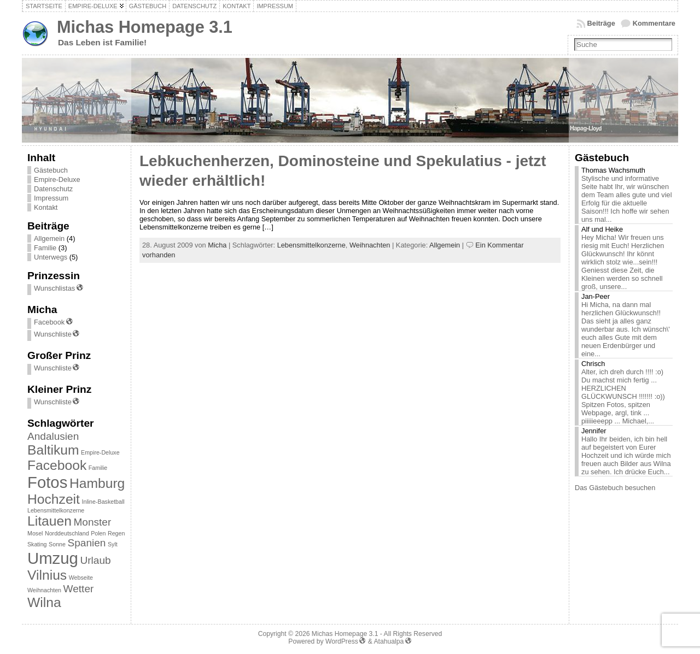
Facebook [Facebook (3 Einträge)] (56, 465)
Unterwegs (50, 257)
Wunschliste (57, 334)
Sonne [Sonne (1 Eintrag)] (57, 544)
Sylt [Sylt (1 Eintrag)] (113, 544)
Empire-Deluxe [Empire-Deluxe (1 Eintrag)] (100, 452)
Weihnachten (369, 245)
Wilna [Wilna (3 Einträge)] (44, 602)
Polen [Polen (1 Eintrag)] (98, 533)
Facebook (53, 322)
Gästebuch (51, 170)
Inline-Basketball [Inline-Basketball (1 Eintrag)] (103, 501)
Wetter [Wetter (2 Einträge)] (78, 588)
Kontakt (45, 207)
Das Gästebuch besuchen (615, 488)
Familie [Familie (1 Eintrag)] (98, 467)
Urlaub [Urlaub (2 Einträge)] (95, 560)
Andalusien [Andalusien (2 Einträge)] (53, 436)
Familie (45, 248)
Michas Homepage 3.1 (144, 27)
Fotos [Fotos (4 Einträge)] (47, 482)
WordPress (345, 641)
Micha (217, 245)
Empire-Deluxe (57, 179)
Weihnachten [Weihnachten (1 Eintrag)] (44, 590)
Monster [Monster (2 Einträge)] (92, 522)
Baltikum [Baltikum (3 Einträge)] (53, 450)
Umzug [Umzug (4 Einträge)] (52, 558)
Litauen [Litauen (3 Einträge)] (49, 521)
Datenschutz (53, 189)
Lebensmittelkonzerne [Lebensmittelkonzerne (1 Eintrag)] (55, 510)
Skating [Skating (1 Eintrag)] (37, 544)
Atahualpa (392, 641)
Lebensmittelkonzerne (311, 245)
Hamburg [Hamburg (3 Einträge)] (97, 483)
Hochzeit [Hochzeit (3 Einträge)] (53, 499)
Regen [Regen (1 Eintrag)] (116, 533)
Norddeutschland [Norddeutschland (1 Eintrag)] (67, 533)
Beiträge (601, 23)
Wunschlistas (59, 288)
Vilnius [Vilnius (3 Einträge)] (47, 575)
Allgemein (49, 238)
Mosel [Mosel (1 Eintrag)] (35, 533)
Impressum (51, 198)
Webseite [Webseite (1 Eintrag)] (81, 577)
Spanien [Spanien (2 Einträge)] (87, 543)
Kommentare (654, 23)
